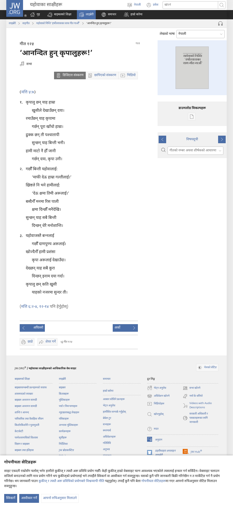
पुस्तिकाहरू (64, 400)
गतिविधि (107, 443)
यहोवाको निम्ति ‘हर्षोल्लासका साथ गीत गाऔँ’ (58, 23)
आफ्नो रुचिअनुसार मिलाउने (60, 498)
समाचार (106, 379)
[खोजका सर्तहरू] (190, 5)
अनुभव (106, 449)
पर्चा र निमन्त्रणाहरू (68, 406)
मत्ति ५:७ (27, 92)
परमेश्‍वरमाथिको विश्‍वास (26, 437)
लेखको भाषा (167, 34)
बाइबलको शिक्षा (22, 379)
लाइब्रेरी (12, 23)
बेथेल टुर (107, 418)
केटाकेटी (19, 431)
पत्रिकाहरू (64, 419)
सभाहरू (107, 424)
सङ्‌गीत (26, 23)
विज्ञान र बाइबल (22, 444)
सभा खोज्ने (191, 388)
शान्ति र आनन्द (22, 412)
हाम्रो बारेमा (108, 391)
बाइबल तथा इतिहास (24, 450)
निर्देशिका (63, 444)
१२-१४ (43, 306)
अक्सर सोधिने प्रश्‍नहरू (114, 399)
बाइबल (62, 387)
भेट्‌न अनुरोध (109, 405)
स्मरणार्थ (107, 430)
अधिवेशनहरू (109, 437)
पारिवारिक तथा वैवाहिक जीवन (29, 419)
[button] (59, 14)
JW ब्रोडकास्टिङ (66, 450)
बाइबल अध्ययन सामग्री (26, 400)
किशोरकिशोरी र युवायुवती (27, 425)
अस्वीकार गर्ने (29, 498)
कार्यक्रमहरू (65, 431)
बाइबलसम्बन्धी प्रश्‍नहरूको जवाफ (31, 387)
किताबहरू (64, 394)
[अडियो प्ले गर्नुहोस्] (220, 23)
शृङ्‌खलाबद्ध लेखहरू (69, 412)
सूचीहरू (63, 437)
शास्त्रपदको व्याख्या (24, 394)
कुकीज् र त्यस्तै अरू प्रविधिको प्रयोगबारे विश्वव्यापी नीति (71, 481)
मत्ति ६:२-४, (29, 306)
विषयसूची (192, 139)
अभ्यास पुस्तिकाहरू (68, 425)
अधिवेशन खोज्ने (158, 396)
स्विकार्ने (10, 498)
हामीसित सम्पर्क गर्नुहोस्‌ (114, 412)
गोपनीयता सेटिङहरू (153, 481)
